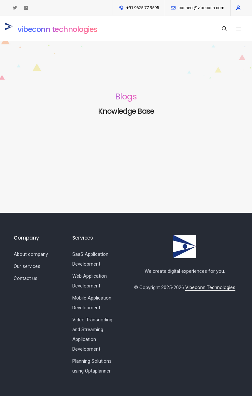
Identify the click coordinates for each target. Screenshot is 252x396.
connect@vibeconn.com (201, 7)
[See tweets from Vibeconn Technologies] (15, 8)
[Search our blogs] (224, 28)
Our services (27, 266)
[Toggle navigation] (238, 29)
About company (31, 254)
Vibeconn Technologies (210, 287)
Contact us (25, 278)
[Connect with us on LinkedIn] (26, 8)
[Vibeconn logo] (184, 246)
